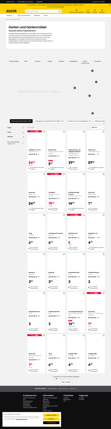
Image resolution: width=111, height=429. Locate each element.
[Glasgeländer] (73, 56)
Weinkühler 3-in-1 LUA (36, 150)
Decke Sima (96, 313)
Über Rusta (46, 404)
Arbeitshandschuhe (76, 273)
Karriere (45, 407)
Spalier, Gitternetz (63, 388)
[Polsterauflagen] (14, 56)
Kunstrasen (36, 193)
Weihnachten (46, 402)
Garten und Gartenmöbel (21, 121)
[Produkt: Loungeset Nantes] (92, 70)
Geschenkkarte (27, 406)
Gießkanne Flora (76, 234)
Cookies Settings (51, 422)
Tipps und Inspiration (24, 15)
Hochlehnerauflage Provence (76, 194)
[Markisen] (61, 56)
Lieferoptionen (27, 402)
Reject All (51, 419)
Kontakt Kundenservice (29, 397)
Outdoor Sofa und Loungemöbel (79, 121)
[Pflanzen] (38, 56)
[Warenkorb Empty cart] (102, 11)
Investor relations (47, 410)
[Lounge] (50, 56)
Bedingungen (67, 399)
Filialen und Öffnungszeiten (50, 397)
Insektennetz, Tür (96, 234)
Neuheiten (37, 15)
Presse (44, 409)
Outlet (46, 15)
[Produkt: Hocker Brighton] (96, 82)
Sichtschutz (73, 388)
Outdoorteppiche (52, 388)
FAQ (24, 399)
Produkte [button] (9, 15)
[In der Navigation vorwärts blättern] (103, 122)
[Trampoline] (97, 56)
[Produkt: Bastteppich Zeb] (75, 88)
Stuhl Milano (56, 194)
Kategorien (39, 1)
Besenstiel (56, 273)
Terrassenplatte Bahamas (76, 313)
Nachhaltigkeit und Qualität (25, 1)
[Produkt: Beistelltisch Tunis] (92, 113)
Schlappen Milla (76, 354)
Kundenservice (10, 1)
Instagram (81, 397)
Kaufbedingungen (28, 401)
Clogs (36, 234)
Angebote (45, 399)
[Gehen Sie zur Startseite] (11, 11)
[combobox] (41, 11)
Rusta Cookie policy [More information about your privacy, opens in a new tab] (21, 419)
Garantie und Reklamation (30, 407)
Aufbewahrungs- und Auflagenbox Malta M (76, 152)
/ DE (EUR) (99, 2)
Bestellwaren (26, 404)
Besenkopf (36, 273)
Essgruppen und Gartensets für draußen (49, 121)
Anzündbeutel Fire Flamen (56, 234)
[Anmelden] (88, 11)
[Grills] (26, 56)
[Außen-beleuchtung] (85, 57)
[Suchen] (60, 11)
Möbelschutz (96, 150)
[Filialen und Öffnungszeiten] (77, 11)
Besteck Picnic (56, 151)
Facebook (81, 399)
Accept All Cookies (51, 415)
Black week (46, 401)
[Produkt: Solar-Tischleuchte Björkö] (89, 95)
